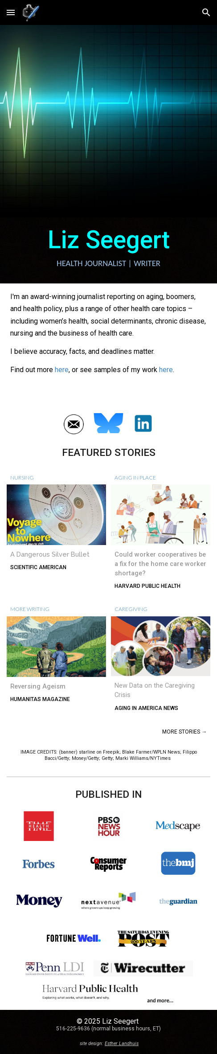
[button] (10, 12)
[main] (108, 250)
